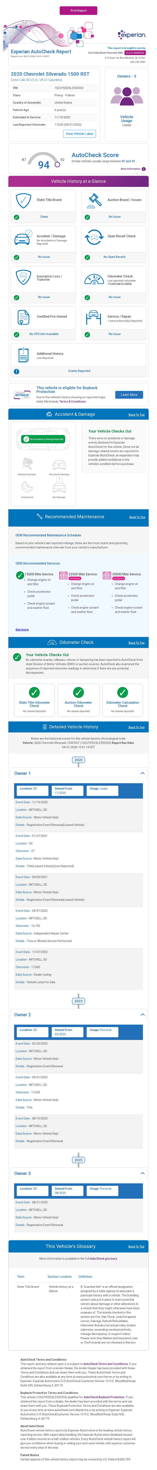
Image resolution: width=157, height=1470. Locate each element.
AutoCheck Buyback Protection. (104, 1397)
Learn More (129, 395)
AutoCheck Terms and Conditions (105, 1364)
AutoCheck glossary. (104, 1258)
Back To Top (137, 414)
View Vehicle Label (79, 134)
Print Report (78, 10)
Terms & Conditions (72, 401)
